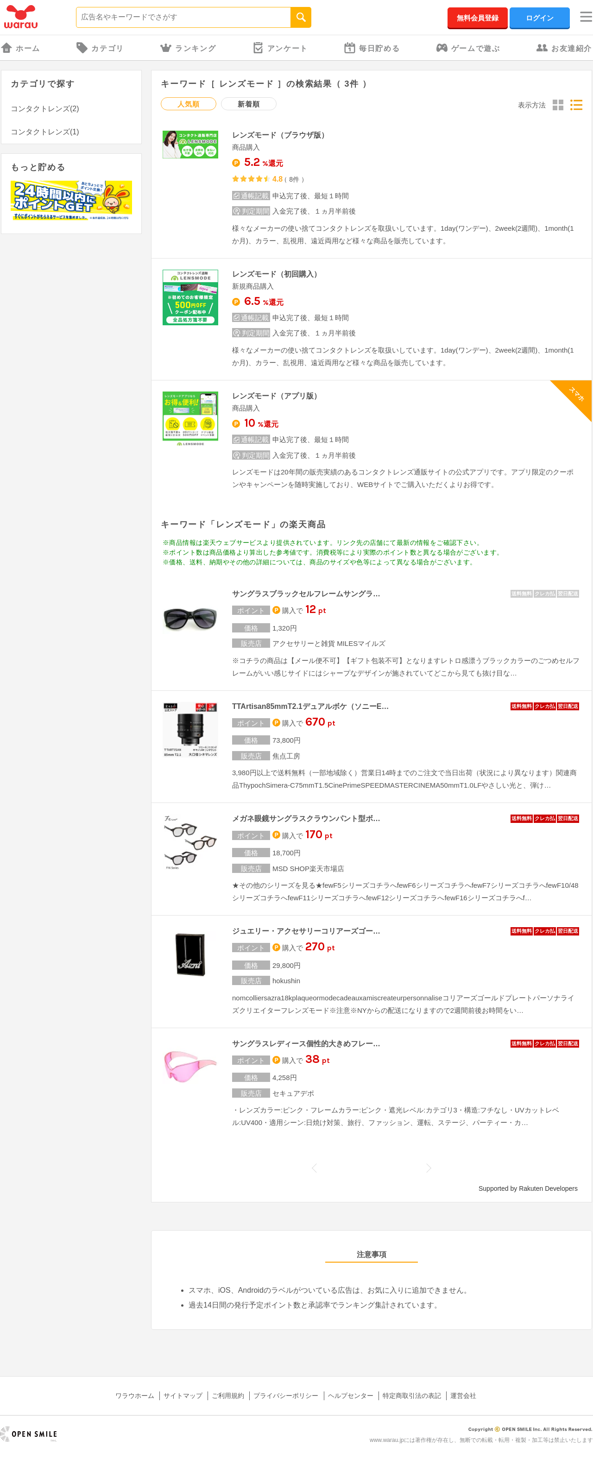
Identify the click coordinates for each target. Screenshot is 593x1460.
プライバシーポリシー (285, 1395)
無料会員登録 (477, 18)
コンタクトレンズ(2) (45, 109)
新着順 (248, 104)
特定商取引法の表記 (412, 1395)
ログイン (540, 18)
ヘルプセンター (350, 1395)
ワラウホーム (134, 1395)
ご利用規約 (228, 1395)
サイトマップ (183, 1395)
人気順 (188, 104)
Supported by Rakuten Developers (528, 1188)
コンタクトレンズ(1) (45, 132)
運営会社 (463, 1395)
